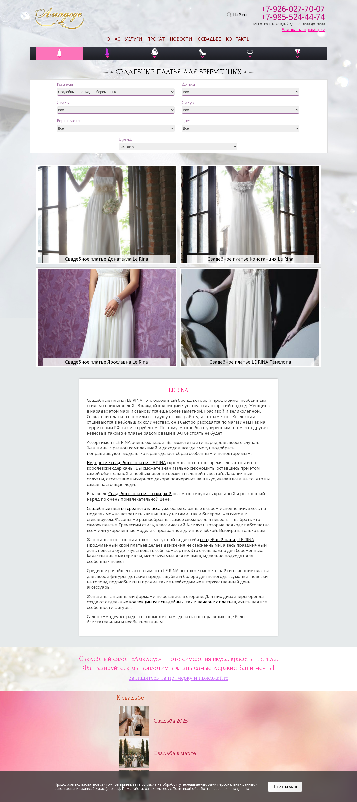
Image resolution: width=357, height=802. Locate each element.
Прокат (156, 39)
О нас (113, 39)
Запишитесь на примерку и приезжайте (178, 678)
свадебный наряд (227, 539)
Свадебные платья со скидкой (140, 493)
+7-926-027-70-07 (293, 9)
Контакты (238, 39)
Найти (239, 14)
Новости (181, 39)
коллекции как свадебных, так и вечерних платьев (182, 602)
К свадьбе (209, 39)
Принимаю (285, 786)
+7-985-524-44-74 (293, 17)
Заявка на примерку (303, 29)
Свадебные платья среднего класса (124, 508)
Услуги (133, 39)
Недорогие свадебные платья (126, 462)
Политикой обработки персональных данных (211, 788)
